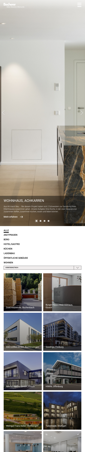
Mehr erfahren (11, 216)
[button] (36, 221)
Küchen (8, 248)
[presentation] (3, 113)
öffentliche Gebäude (16, 258)
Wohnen (8, 262)
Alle (6, 230)
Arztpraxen (10, 235)
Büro (6, 239)
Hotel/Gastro (12, 244)
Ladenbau (9, 253)
